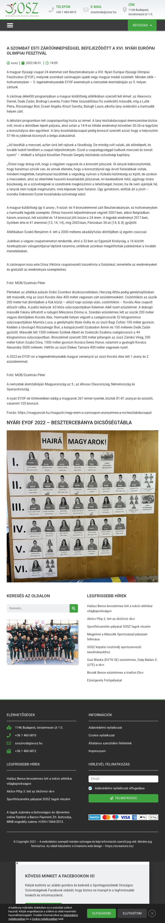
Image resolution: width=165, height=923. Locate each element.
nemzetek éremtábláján (27, 384)
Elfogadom (101, 913)
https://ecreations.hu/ (119, 846)
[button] (10, 25)
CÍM (131, 5)
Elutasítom (132, 913)
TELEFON (63, 7)
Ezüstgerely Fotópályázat (104, 680)
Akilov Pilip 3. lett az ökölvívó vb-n (111, 619)
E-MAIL (96, 7)
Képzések (142, 25)
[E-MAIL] (86, 9)
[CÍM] (124, 9)
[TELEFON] (51, 9)
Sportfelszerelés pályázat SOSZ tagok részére (119, 626)
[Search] (74, 608)
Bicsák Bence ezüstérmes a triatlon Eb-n (115, 672)
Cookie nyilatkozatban (45, 918)
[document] (82, 892)
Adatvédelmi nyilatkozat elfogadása (120, 788)
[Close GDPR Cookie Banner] (152, 913)
